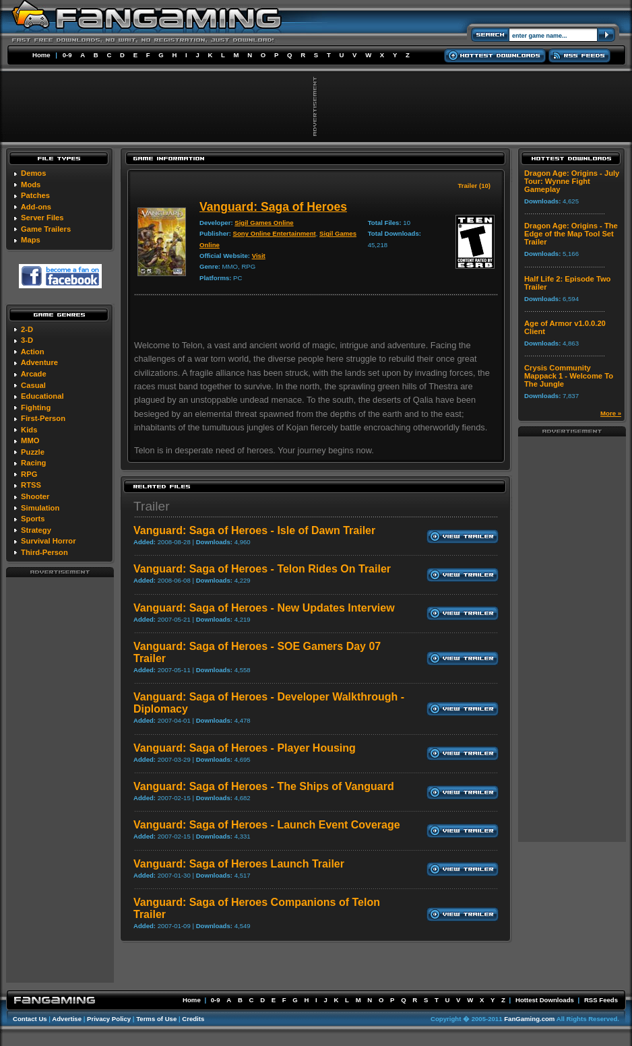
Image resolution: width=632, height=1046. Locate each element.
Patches (35, 195)
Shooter (35, 496)
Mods (30, 185)
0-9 (67, 55)
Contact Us (30, 1018)
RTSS (31, 485)
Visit (258, 255)
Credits (193, 1018)
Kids (29, 430)
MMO (30, 440)
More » (610, 413)
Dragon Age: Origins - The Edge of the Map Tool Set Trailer (571, 234)
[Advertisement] (60, 779)
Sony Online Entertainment (274, 233)
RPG (29, 474)
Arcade (33, 374)
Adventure (39, 362)
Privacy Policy (109, 1018)
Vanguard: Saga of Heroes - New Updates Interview (264, 608)
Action (32, 352)
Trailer (151, 506)
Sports (32, 519)
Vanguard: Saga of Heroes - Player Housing (244, 748)
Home (41, 55)
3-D (27, 340)
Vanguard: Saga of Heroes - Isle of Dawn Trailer (254, 530)
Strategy (36, 530)
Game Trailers (46, 229)
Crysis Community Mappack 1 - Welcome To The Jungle (568, 376)
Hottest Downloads (544, 1000)
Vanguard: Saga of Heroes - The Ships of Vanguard (263, 786)
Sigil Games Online (263, 222)
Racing (33, 463)
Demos (33, 173)
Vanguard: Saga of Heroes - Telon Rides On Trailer (262, 569)
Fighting (36, 407)
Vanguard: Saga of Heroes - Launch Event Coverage (266, 824)
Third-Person (44, 552)
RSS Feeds (601, 1000)
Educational (42, 396)
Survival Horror (48, 541)
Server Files (42, 218)
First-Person (43, 418)
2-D (27, 329)
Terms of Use (156, 1018)
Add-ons (36, 207)
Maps (30, 240)
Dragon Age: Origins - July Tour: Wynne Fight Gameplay (571, 181)
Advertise (67, 1018)
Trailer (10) (474, 185)
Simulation (40, 508)
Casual (33, 385)
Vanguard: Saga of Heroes (273, 207)
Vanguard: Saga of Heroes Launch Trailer (238, 864)
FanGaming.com (529, 1018)
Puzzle (32, 452)
